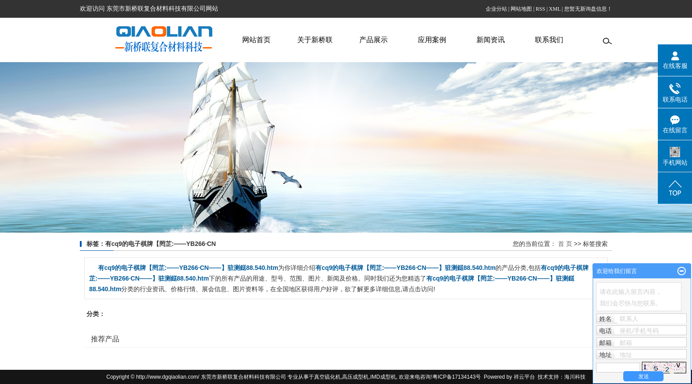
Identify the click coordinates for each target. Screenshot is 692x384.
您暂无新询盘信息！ (588, 9)
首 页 (565, 243)
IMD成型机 (383, 377)
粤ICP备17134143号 (456, 377)
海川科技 (575, 377)
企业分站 (496, 9)
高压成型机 (355, 377)
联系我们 (549, 40)
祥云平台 (524, 377)
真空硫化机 (327, 377)
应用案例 (432, 40)
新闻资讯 (490, 40)
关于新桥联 (315, 40)
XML (554, 9)
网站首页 (256, 40)
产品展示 (373, 40)
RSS (540, 9)
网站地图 (521, 9)
